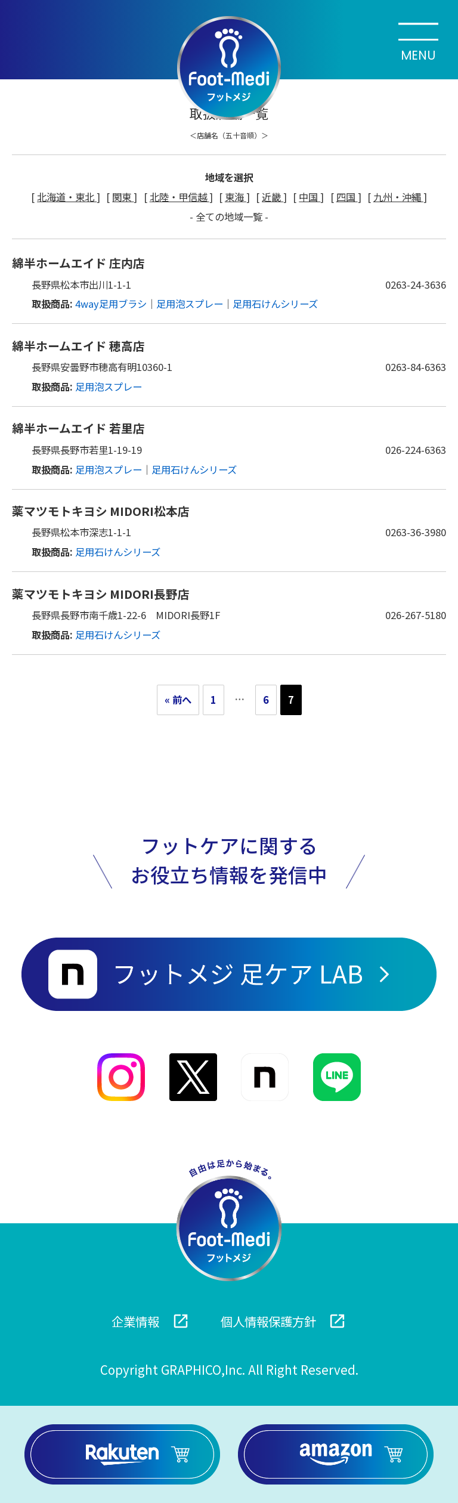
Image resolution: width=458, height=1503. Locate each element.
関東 (123, 197)
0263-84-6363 (415, 367)
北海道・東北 (67, 197)
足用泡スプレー (189, 303)
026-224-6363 (415, 450)
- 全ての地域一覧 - (229, 216)
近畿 (272, 197)
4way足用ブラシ (111, 303)
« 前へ (178, 699)
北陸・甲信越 (179, 197)
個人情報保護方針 (283, 1321)
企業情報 (151, 1321)
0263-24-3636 (415, 284)
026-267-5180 (415, 615)
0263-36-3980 (415, 532)
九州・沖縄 (398, 197)
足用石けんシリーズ (275, 303)
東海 (235, 197)
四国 (347, 197)
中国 (309, 197)
